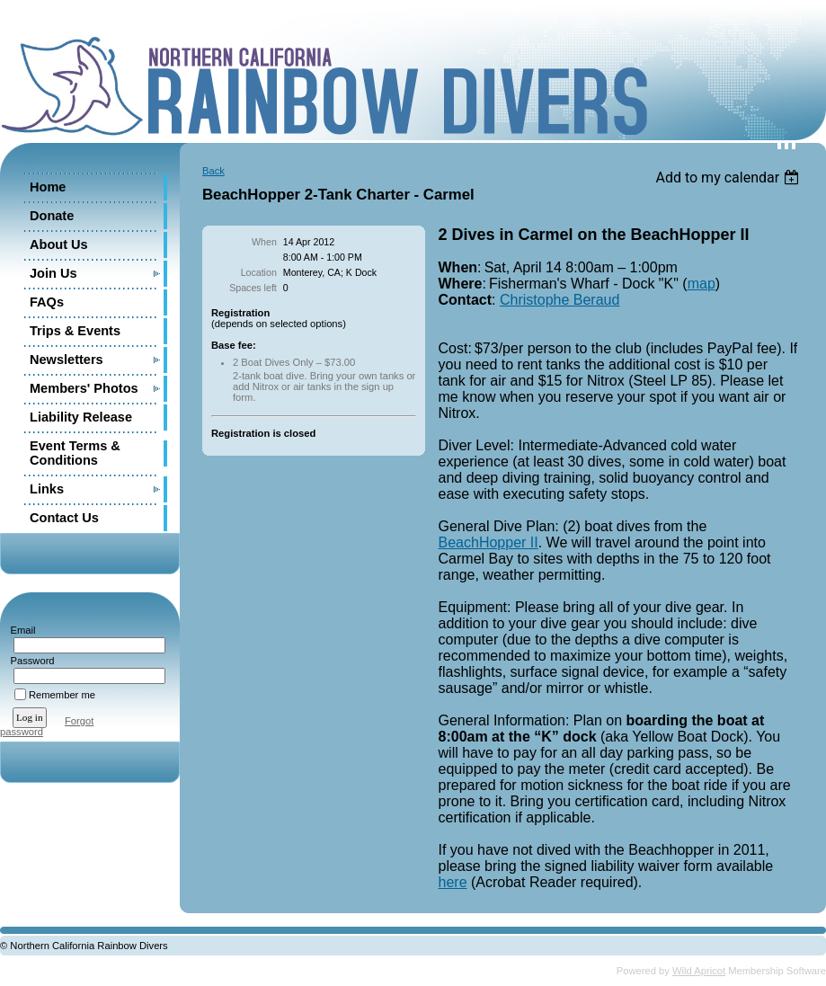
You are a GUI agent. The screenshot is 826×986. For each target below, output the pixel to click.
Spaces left (253, 287)
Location (259, 272)
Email (19, 630)
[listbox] (729, 177)
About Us (59, 244)
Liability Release (81, 417)
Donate (52, 216)
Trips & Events (75, 331)
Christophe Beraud (559, 299)
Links (47, 489)
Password (29, 660)
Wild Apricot (698, 970)
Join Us (53, 273)
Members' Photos (84, 388)
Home (48, 187)
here (453, 882)
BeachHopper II (488, 542)
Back (213, 170)
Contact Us (64, 518)
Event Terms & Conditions (75, 453)
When (264, 241)
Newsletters (66, 359)
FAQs (47, 302)
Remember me (62, 694)
